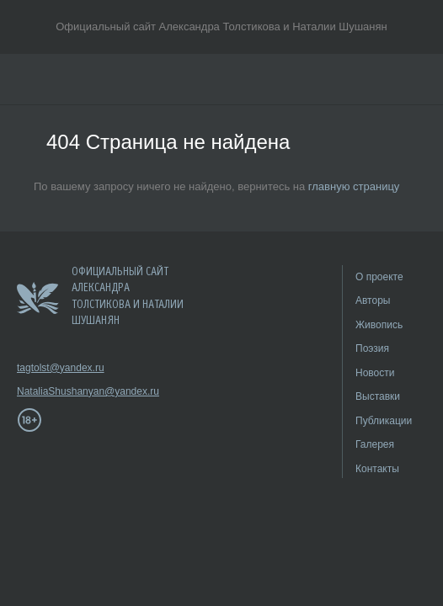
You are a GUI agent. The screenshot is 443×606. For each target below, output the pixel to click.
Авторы (372, 300)
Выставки (377, 396)
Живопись (379, 325)
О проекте (379, 277)
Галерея (374, 444)
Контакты (377, 469)
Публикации (383, 421)
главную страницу (354, 186)
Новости (374, 373)
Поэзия (372, 348)
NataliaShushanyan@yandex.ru (67, 391)
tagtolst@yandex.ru (60, 368)
